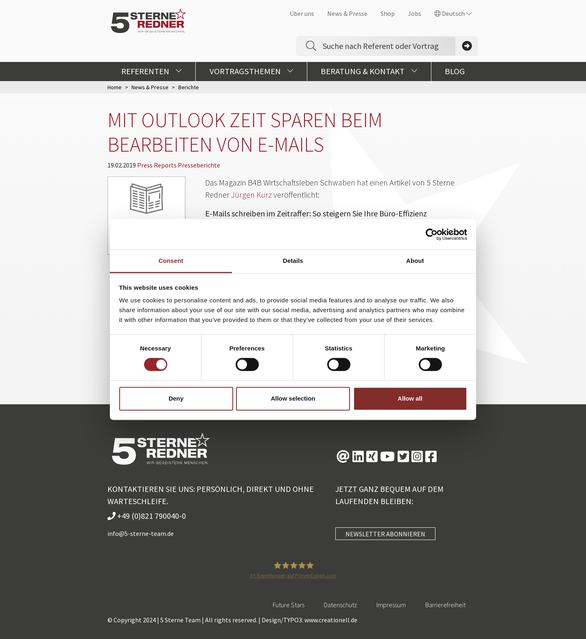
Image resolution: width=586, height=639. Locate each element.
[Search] (389, 46)
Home (114, 87)
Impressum (391, 605)
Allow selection (293, 398)
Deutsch (453, 13)
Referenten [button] (151, 71)
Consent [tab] (171, 260)
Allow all (410, 398)
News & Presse (347, 13)
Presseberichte (199, 165)
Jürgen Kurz (251, 194)
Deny (176, 398)
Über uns (302, 13)
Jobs (414, 13)
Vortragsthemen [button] (251, 71)
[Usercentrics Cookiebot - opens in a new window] (431, 234)
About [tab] (415, 260)
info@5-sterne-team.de (140, 533)
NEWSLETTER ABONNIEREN (385, 534)
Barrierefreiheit (445, 605)
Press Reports (157, 165)
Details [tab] (293, 260)
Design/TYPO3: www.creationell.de (309, 620)
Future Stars (288, 605)
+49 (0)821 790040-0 (146, 516)
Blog (455, 71)
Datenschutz (340, 605)
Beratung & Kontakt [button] (369, 71)
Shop (387, 13)
